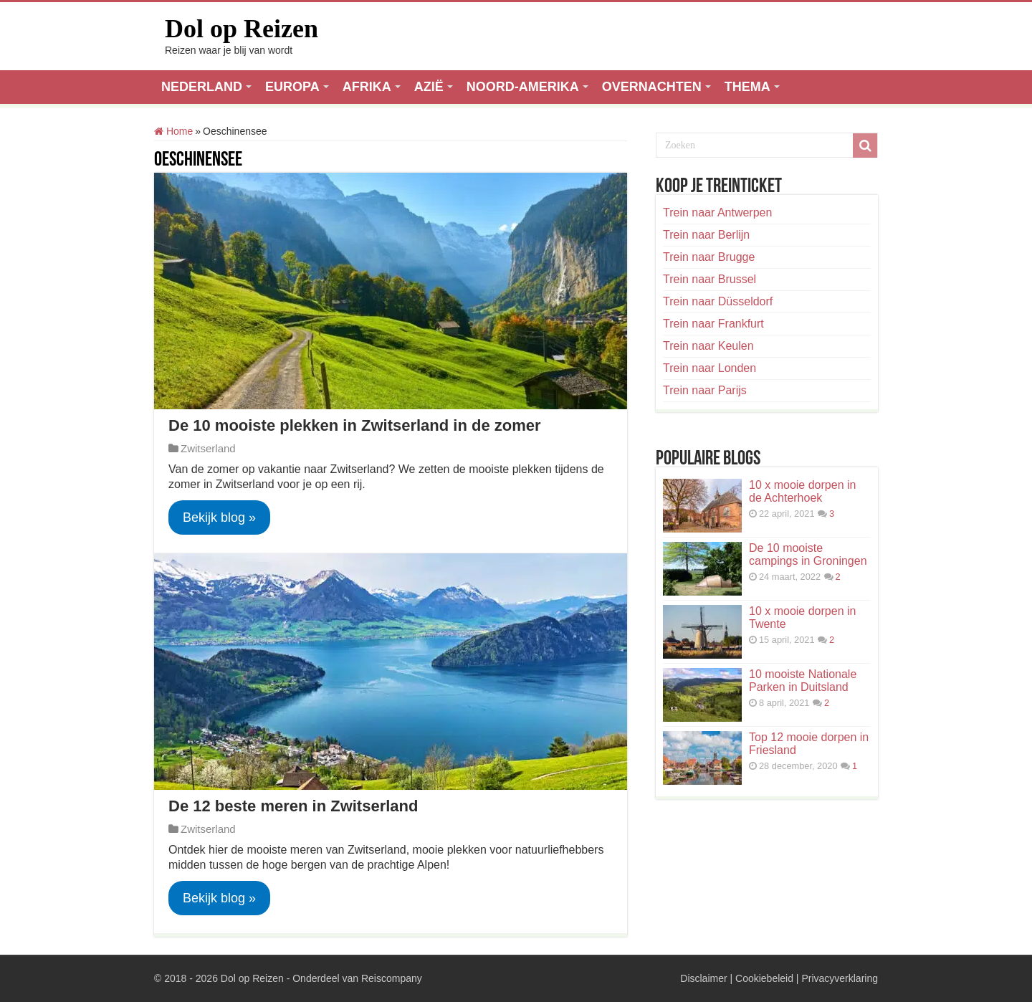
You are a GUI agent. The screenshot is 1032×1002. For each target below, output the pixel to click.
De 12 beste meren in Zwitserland (293, 806)
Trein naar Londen (709, 368)
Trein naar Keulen (708, 346)
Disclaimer (703, 978)
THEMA (747, 87)
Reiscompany (391, 978)
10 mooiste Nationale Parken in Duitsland (802, 680)
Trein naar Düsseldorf (718, 301)
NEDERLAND (201, 87)
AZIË (429, 87)
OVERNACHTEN (652, 87)
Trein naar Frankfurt (713, 324)
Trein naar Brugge (709, 257)
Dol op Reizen (241, 28)
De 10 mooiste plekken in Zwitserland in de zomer (354, 425)
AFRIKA (367, 87)
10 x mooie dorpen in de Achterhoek (802, 491)
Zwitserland (208, 448)
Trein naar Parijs (705, 390)
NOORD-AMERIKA (523, 87)
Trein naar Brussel (709, 279)
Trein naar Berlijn (706, 235)
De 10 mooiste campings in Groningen (808, 554)
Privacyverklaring (839, 978)
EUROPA (292, 87)
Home (173, 131)
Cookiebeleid (764, 978)
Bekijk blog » (219, 517)
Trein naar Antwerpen (717, 212)
